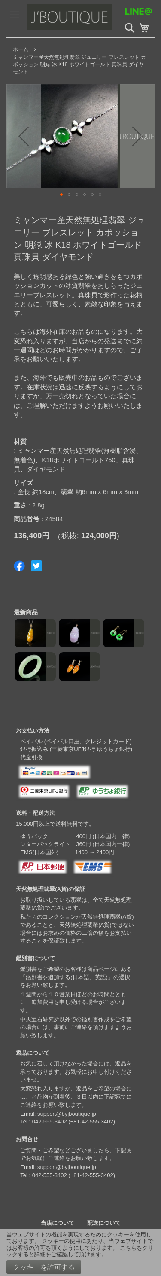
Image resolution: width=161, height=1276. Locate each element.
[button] (23, 136)
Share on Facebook (19, 565)
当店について (57, 1223)
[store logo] (87, 18)
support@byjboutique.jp (66, 1114)
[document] (80, 1252)
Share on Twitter (36, 565)
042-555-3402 (49, 1121)
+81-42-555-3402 (91, 1121)
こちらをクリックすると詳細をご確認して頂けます (79, 1251)
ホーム (20, 49)
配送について (104, 1223)
